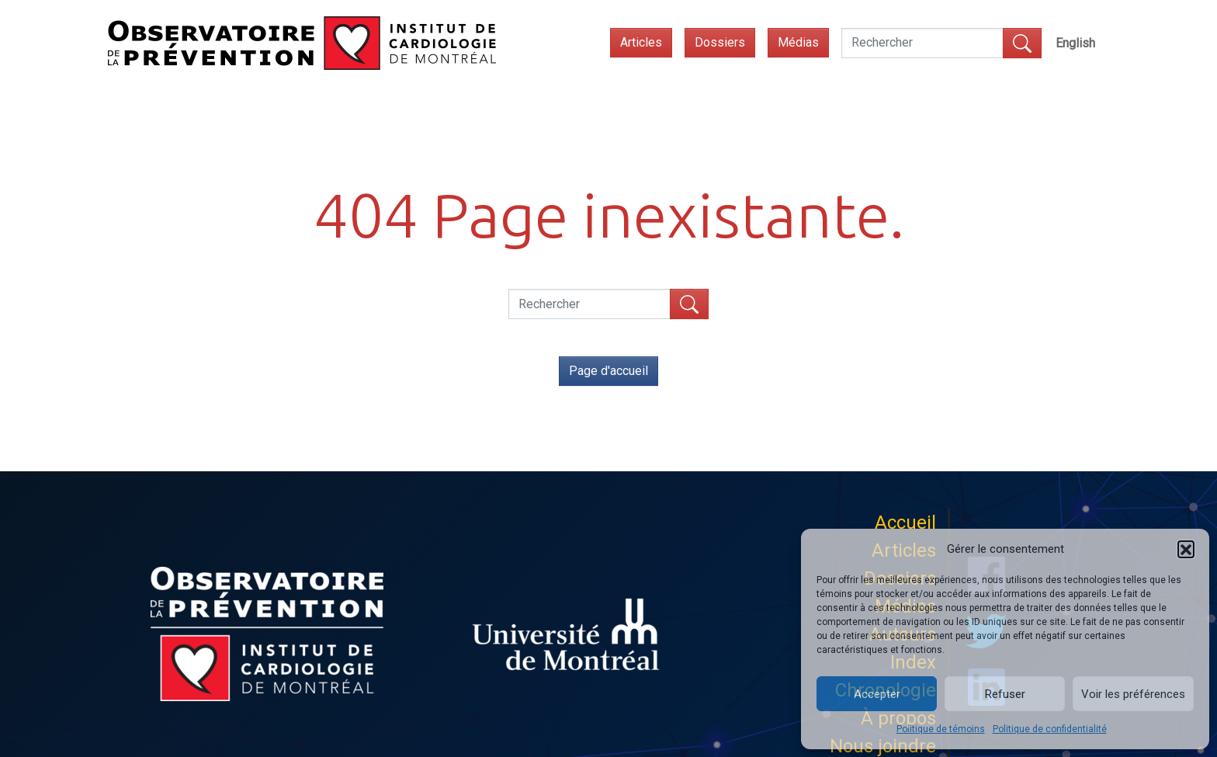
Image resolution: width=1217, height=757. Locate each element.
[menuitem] (1075, 43)
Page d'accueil (608, 370)
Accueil (905, 522)
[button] (1186, 549)
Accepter (877, 694)
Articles (641, 42)
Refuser (1005, 694)
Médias (798, 42)
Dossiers (720, 42)
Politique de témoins (940, 729)
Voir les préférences (1133, 694)
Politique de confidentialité (1050, 729)
